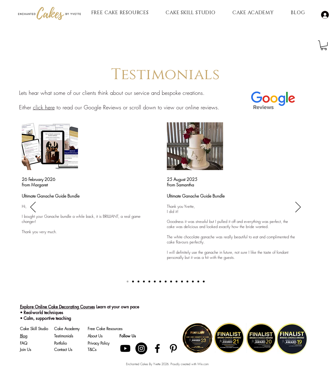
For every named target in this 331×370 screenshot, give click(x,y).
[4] (171, 281)
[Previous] (33, 207)
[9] (198, 281)
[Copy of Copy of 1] (155, 281)
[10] (204, 281)
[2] (160, 281)
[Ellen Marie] (149, 281)
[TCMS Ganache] (127, 281)
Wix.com (203, 364)
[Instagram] (141, 348)
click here (44, 107)
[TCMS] (138, 281)
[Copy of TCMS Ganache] (133, 281)
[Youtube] (125, 348)
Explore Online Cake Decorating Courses (57, 307)
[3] (166, 281)
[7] (187, 281)
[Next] (298, 207)
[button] (323, 45)
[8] (193, 281)
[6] (182, 281)
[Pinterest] (173, 348)
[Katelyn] (144, 281)
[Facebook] (157, 348)
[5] (176, 281)
